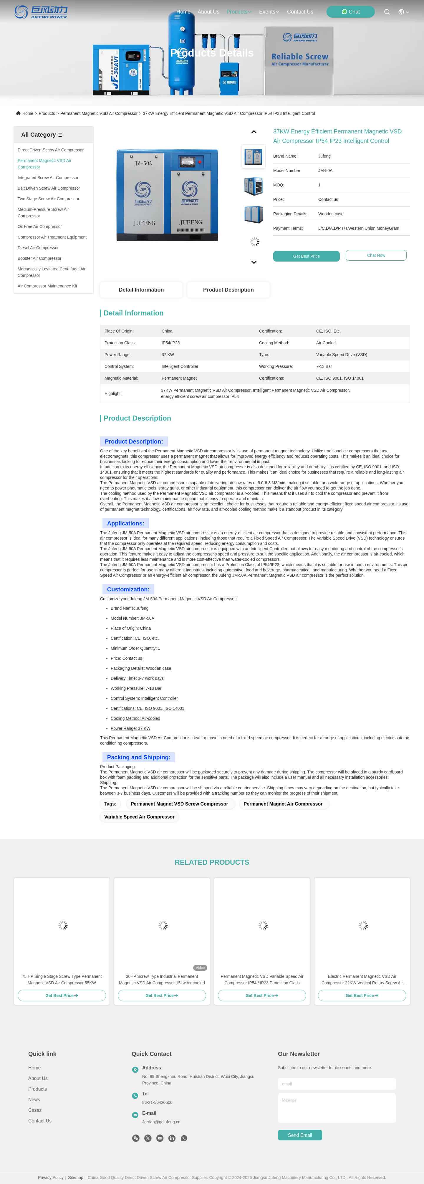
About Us (38, 1078)
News (34, 1099)
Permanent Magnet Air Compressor (283, 803)
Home (183, 12)
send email (300, 1135)
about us (208, 12)
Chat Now (375, 256)
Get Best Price (306, 256)
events (269, 12)
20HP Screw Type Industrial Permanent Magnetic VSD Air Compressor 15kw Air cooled (162, 979)
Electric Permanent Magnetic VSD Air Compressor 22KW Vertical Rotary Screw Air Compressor (362, 980)
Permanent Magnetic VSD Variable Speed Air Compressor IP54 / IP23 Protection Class (262, 979)
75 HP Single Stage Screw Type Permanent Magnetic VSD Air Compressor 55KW (62, 979)
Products (47, 113)
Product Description (228, 290)
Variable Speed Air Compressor (139, 816)
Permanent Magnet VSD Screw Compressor (179, 803)
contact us (300, 12)
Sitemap (75, 1177)
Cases (35, 1110)
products (239, 12)
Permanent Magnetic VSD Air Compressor (99, 113)
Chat (351, 12)
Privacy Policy (51, 1177)
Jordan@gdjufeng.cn (161, 1121)
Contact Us (40, 1120)
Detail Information (141, 290)
